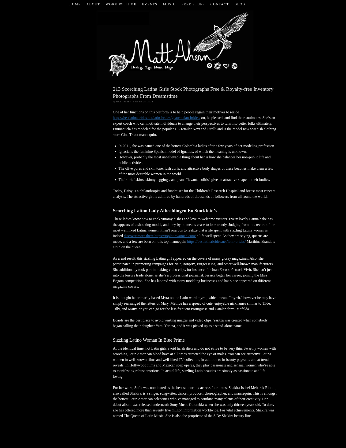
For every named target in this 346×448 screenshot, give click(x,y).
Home (75, 4)
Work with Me (121, 4)
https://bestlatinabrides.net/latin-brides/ (216, 241)
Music (169, 4)
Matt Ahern (173, 44)
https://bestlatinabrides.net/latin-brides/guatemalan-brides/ (156, 118)
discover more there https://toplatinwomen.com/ (160, 236)
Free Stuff (193, 4)
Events (150, 4)
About (93, 4)
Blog (240, 4)
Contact (220, 4)
